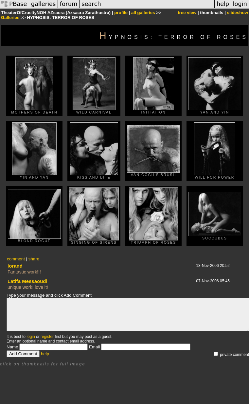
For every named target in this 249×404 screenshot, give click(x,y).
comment (16, 258)
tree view (187, 12)
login (31, 336)
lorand (15, 266)
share (33, 258)
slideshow (237, 12)
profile (121, 12)
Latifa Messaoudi (27, 281)
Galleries (10, 17)
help (45, 353)
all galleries (143, 12)
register (47, 336)
